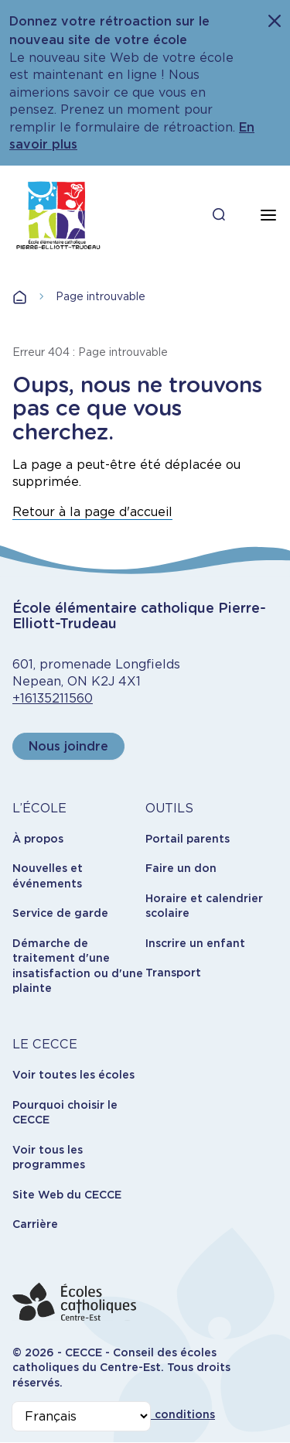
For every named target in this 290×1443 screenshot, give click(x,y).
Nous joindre (68, 746)
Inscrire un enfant (195, 943)
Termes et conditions (155, 1414)
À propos (37, 839)
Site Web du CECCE (66, 1194)
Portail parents (187, 839)
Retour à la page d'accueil (92, 511)
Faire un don (181, 868)
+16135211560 (52, 698)
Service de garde (60, 913)
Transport (173, 972)
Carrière (35, 1224)
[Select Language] (81, 1416)
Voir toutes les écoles (73, 1075)
